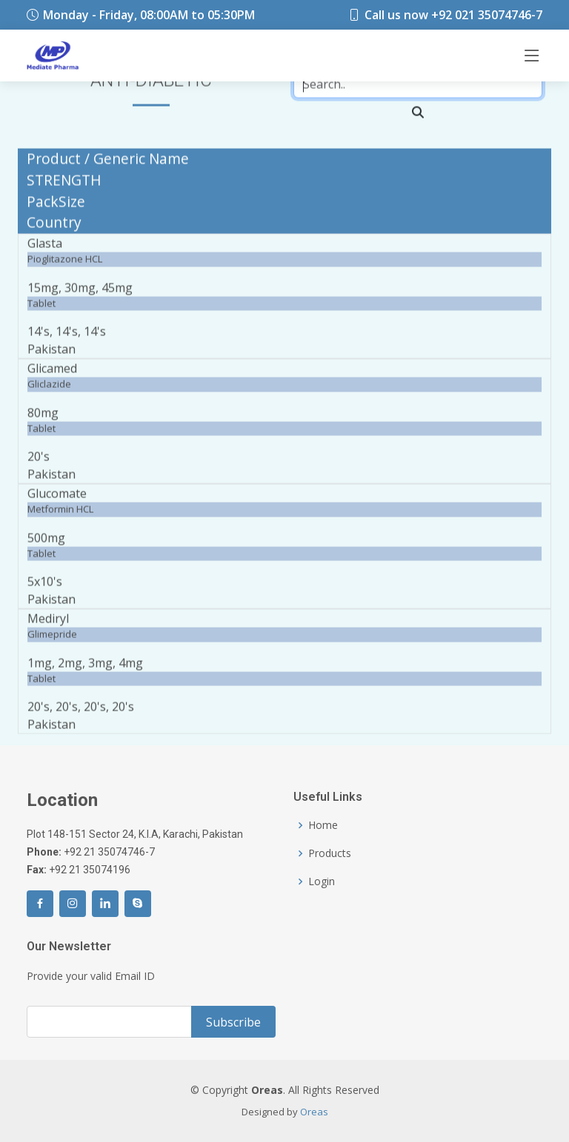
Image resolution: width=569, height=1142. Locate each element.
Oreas (314, 1111)
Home (323, 825)
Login (321, 881)
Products (329, 853)
